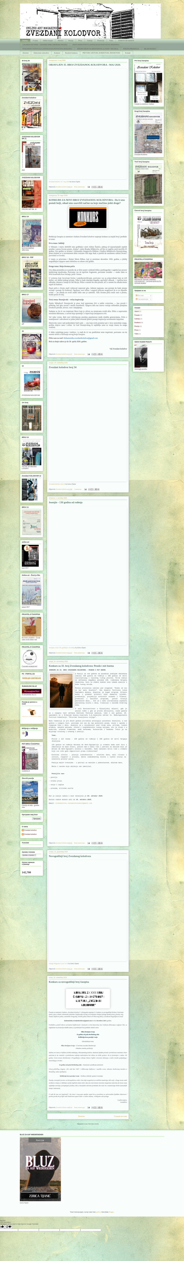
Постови (140, 295)
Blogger (111, 1212)
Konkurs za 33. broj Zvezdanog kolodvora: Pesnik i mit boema (81, 665)
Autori (136, 311)
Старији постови (120, 1116)
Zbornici (60, 41)
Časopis (137, 315)
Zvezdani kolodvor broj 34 (62, 367)
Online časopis (48, 41)
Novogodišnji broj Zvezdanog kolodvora (70, 856)
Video (111, 41)
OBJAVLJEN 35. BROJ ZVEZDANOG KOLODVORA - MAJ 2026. (85, 64)
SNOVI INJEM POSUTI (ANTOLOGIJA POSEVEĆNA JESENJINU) (95, 45)
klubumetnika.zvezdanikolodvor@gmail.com (78, 1020)
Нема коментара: (79, 187)
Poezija (70, 41)
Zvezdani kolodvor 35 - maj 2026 (59, 182)
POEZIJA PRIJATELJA (131, 49)
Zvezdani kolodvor (30, 830)
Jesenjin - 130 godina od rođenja (65, 502)
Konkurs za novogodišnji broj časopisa (69, 981)
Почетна (81, 1116)
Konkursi (57, 53)
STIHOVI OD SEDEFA (126, 41)
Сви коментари (142, 299)
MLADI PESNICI (150, 49)
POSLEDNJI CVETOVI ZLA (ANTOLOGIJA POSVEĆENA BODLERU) (47, 49)
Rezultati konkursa (71, 53)
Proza (80, 41)
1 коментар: (78, 489)
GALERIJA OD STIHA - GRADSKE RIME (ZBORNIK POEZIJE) (45, 45)
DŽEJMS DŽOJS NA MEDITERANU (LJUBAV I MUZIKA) (97, 49)
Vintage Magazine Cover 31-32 (58, 963)
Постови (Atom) (93, 1124)
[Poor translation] (8, 1227)
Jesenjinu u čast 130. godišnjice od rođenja (62, 648)
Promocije (101, 41)
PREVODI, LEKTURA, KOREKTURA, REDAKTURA (101, 53)
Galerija (89, 41)
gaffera (98, 1212)
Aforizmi (26, 53)
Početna (25, 41)
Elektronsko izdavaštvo (41, 53)
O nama (35, 41)
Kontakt (127, 53)
